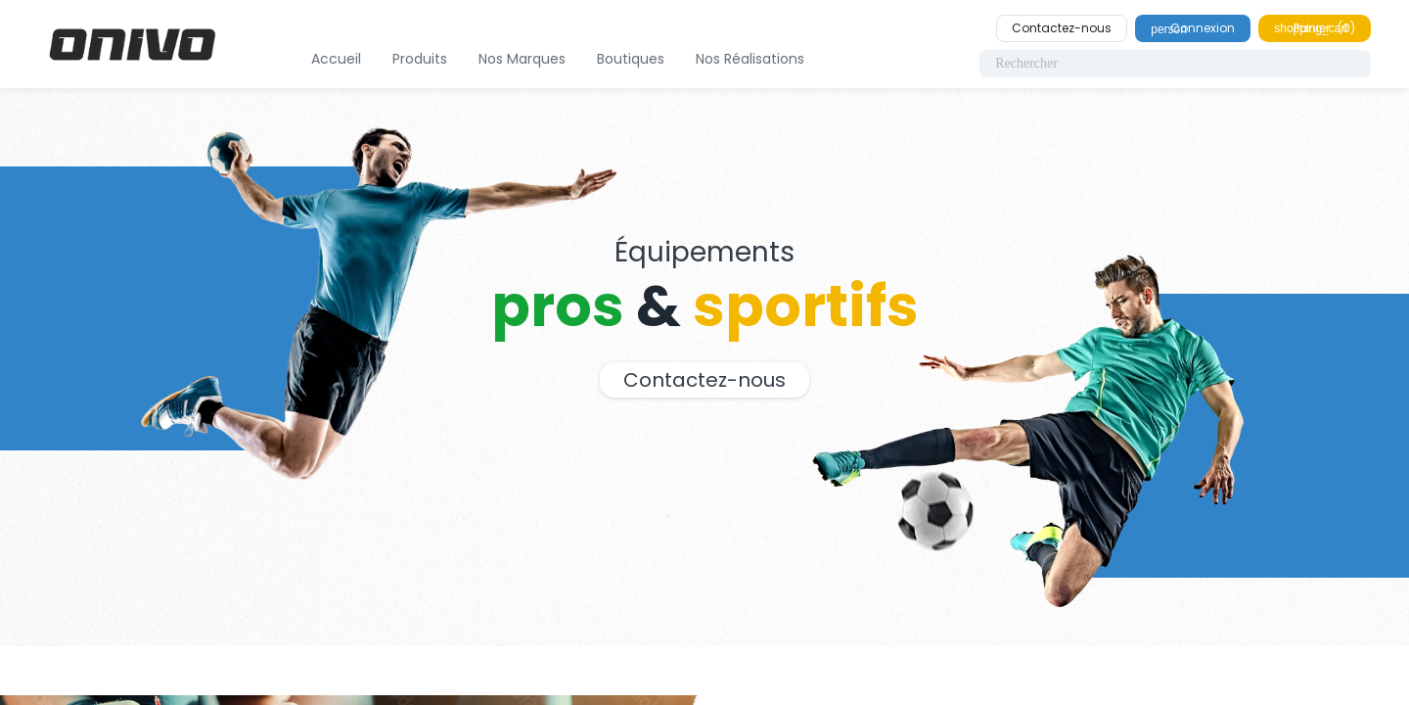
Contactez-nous (1062, 28)
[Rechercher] (1175, 63)
